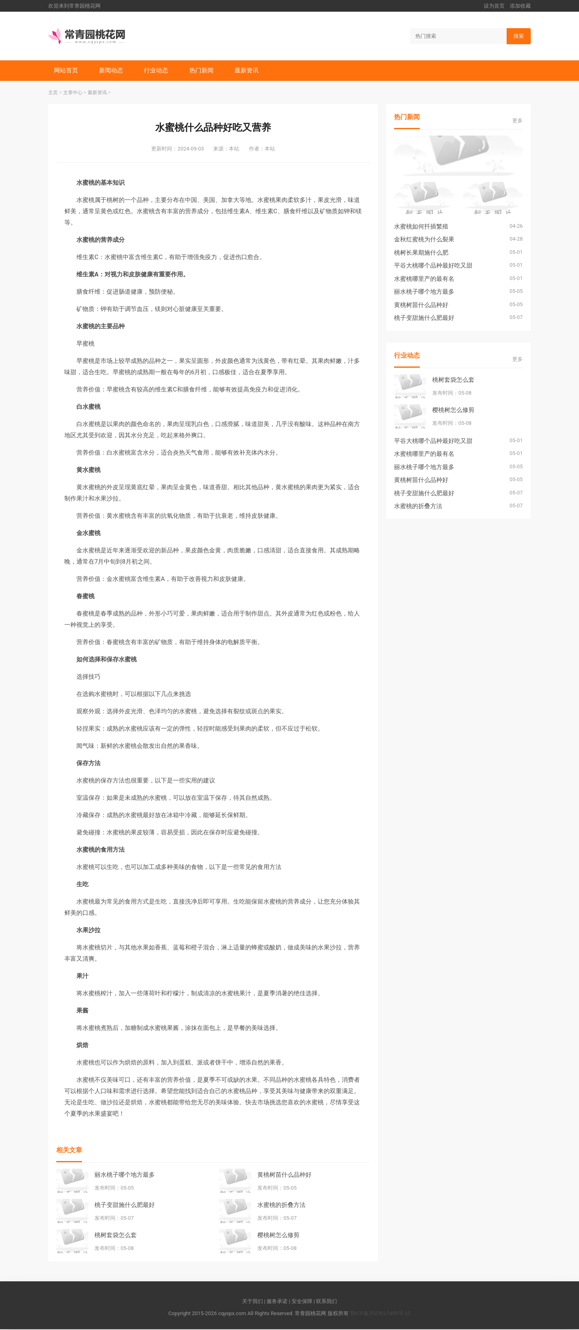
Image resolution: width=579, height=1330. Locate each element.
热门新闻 (203, 70)
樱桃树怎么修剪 (278, 1235)
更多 (517, 121)
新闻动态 (112, 70)
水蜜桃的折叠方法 (281, 1205)
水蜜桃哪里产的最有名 (424, 279)
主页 (53, 93)
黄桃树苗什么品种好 (284, 1174)
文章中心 (72, 93)
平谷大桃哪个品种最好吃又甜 (433, 266)
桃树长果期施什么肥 (421, 253)
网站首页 (66, 70)
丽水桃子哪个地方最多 (124, 1174)
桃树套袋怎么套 (115, 1235)
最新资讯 (249, 70)
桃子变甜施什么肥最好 (124, 1205)
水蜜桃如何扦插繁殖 (421, 227)
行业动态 (158, 70)
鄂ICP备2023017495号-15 (380, 1314)
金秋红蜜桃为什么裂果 (424, 240)
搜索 (518, 36)
